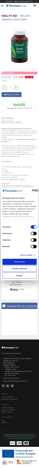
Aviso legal (6, 437)
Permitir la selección (19, 268)
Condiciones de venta (13, 438)
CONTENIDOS (7, 417)
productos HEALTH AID (24, 108)
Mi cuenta (9, 1)
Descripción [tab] (8, 118)
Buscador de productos (23, 1)
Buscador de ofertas (8, 410)
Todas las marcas (7, 397)
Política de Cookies (26, 438)
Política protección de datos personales (23, 437)
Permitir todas (19, 262)
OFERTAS (5, 404)
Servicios (4, 423)
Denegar (19, 275)
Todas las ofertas (7, 408)
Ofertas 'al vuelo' (7, 412)
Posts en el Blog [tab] (11, 122)
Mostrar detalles (26, 255)
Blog (3, 420)
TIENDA (5, 394)
